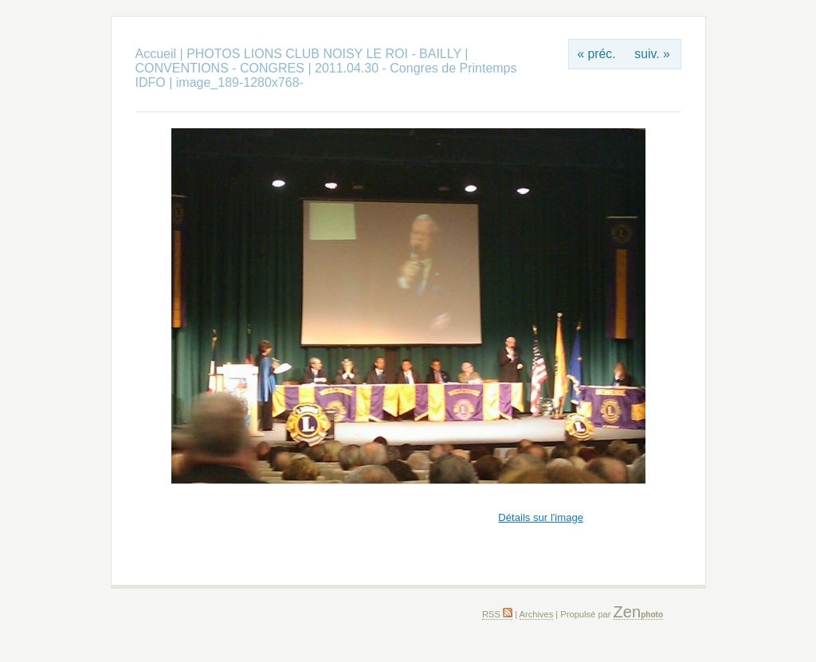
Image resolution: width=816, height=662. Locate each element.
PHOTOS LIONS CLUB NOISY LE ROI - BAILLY (325, 54)
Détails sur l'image (540, 517)
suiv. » (651, 54)
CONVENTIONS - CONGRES (219, 68)
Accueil (156, 54)
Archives (537, 614)
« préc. (596, 54)
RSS (497, 614)
